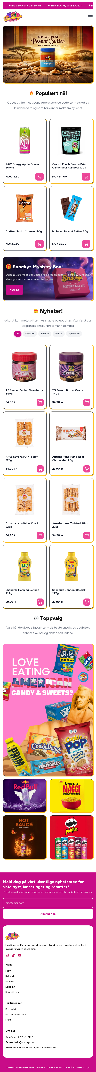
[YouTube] (19, 955)
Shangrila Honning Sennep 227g (22, 591)
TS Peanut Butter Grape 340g (67, 392)
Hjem (8, 970)
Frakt (8, 1019)
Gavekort (10, 981)
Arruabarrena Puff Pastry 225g (22, 458)
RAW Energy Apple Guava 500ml (22, 166)
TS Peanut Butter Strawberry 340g (24, 392)
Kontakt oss (12, 992)
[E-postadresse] (48, 903)
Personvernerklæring (16, 1014)
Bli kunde (10, 976)
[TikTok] (13, 955)
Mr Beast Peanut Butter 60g (70, 231)
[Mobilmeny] (90, 17)
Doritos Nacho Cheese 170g (24, 231)
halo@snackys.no (24, 1042)
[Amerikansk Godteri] (48, 710)
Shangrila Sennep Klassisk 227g (68, 591)
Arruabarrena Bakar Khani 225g (22, 525)
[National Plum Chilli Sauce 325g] (24, 837)
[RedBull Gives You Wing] (24, 795)
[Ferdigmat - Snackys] (71, 795)
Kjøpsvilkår (11, 1009)
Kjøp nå (14, 289)
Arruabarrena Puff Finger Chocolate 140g (68, 458)
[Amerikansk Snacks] (71, 837)
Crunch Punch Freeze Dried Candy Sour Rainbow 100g (69, 166)
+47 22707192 (24, 1037)
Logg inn (10, 986)
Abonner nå (48, 913)
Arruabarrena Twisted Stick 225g (70, 525)
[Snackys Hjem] (13, 16)
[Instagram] (7, 955)
